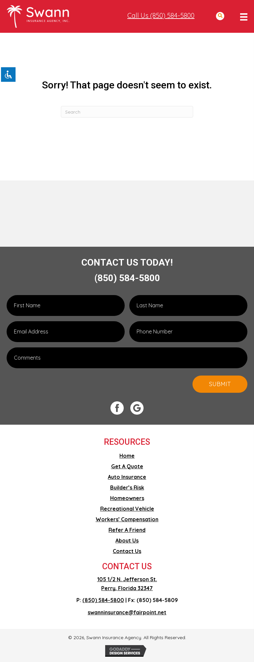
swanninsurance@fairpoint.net (127, 612)
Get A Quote (127, 466)
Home (127, 455)
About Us (127, 540)
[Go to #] (120, 408)
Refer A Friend (127, 530)
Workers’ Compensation (127, 519)
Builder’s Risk (127, 487)
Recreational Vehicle (127, 508)
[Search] (127, 112)
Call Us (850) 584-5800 (160, 15)
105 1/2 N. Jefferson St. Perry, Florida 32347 (127, 583)
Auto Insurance (127, 477)
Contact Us (127, 551)
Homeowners (127, 498)
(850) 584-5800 (127, 278)
